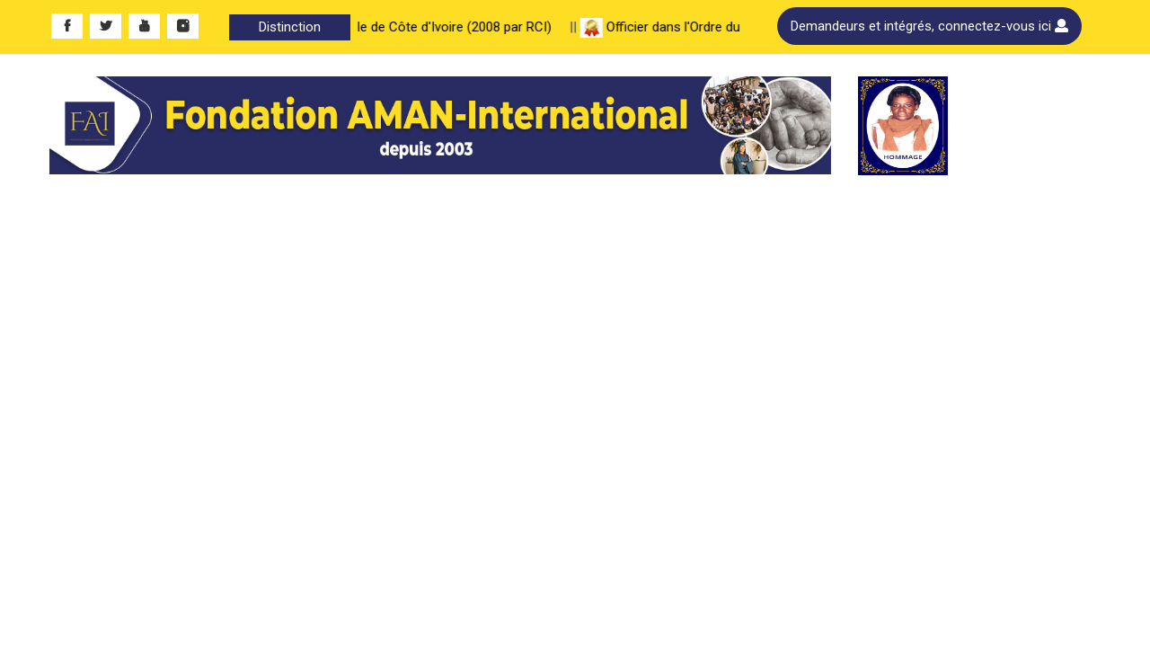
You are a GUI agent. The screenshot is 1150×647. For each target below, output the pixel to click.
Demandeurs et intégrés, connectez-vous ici (929, 26)
